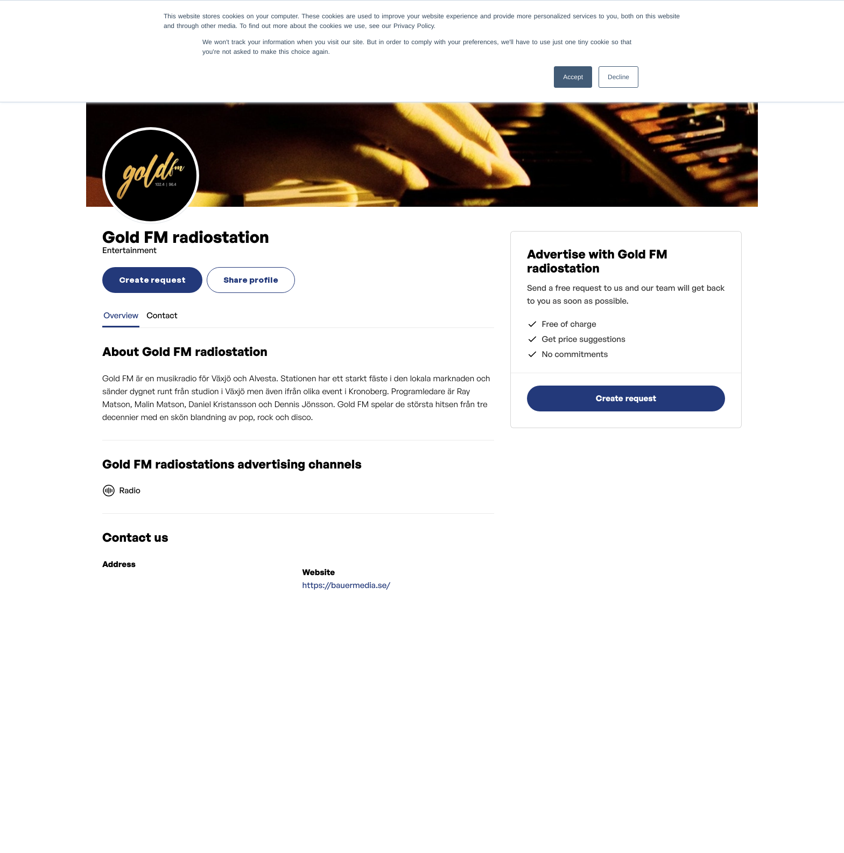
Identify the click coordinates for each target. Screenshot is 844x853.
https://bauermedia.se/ (347, 585)
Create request (152, 280)
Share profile (250, 280)
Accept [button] (573, 77)
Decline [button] (618, 77)
